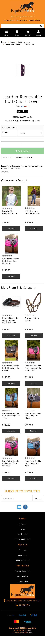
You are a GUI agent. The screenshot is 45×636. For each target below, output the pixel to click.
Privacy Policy (22, 576)
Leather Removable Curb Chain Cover (19, 44)
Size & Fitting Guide (22, 539)
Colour (5, 132)
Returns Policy (22, 581)
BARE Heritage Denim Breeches (32, 212)
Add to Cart (22, 151)
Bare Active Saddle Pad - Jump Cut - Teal (33, 463)
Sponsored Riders (22, 560)
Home (3, 42)
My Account (22, 524)
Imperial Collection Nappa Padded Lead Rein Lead (10, 320)
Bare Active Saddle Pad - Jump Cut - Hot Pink (10, 261)
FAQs (22, 529)
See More (11, 228)
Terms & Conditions (22, 571)
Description (7, 157)
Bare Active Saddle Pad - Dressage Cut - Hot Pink (33, 368)
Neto (30, 632)
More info (22, 117)
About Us (22, 550)
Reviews (24, 157)
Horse (12, 42)
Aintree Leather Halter (32, 319)
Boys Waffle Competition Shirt (10, 212)
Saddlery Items (24, 42)
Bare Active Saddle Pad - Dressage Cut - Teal (11, 415)
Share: (22, 106)
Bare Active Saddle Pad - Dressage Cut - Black (11, 368)
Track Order (22, 534)
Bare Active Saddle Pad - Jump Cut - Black (33, 415)
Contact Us (22, 555)
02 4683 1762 (23, 605)
